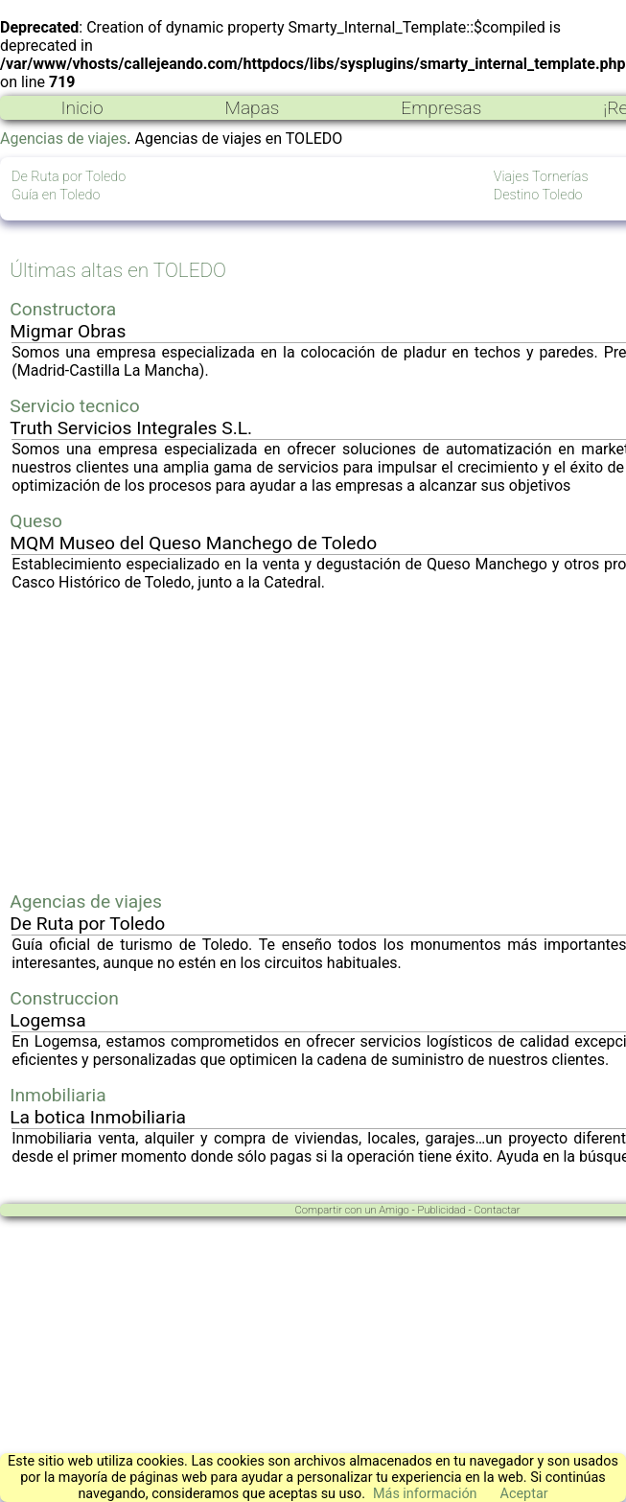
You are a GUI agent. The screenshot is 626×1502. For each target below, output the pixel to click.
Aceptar (524, 1494)
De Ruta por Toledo (69, 177)
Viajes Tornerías (541, 177)
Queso (36, 521)
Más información (425, 1494)
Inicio (81, 108)
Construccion (64, 998)
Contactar (497, 1210)
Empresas (441, 108)
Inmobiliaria (57, 1095)
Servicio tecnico (74, 406)
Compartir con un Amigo (352, 1210)
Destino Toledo (538, 195)
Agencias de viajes (63, 138)
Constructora (63, 309)
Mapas (251, 108)
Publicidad (441, 1210)
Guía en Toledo (56, 195)
